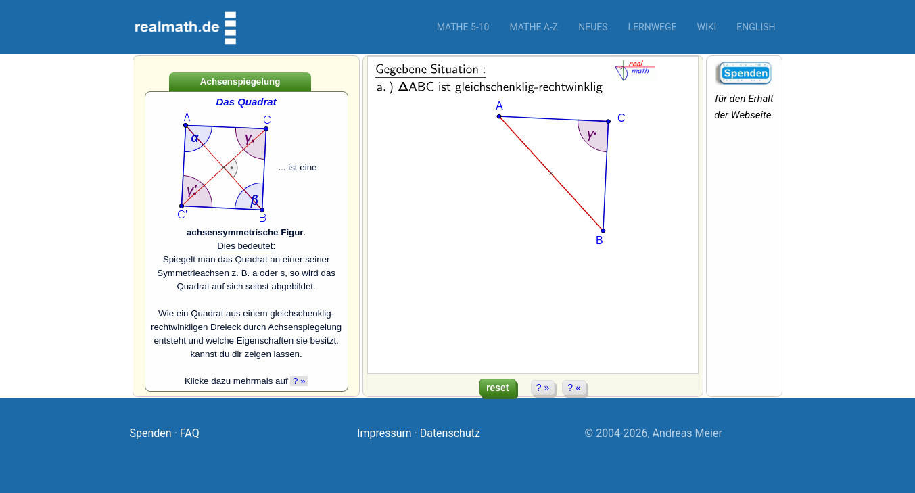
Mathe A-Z (533, 27)
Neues (592, 27)
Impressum (384, 433)
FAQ (190, 433)
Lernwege (652, 27)
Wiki (707, 27)
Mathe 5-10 (463, 27)
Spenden (151, 433)
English (755, 27)
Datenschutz (450, 433)
